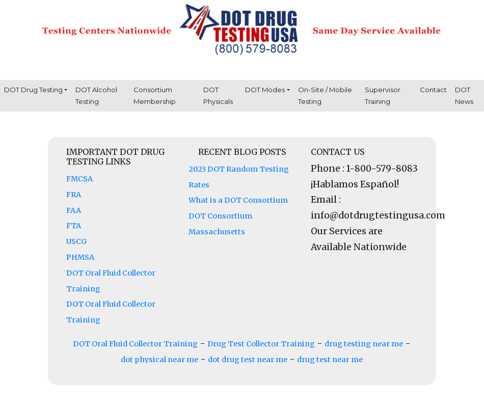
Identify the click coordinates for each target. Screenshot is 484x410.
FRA (73, 194)
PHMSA (80, 257)
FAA (73, 210)
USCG (76, 241)
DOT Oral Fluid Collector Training (135, 343)
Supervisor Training (382, 95)
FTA (73, 225)
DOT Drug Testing (33, 90)
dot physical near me (159, 359)
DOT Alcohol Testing (96, 95)
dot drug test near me (247, 359)
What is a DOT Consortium (238, 200)
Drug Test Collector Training (261, 343)
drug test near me (330, 359)
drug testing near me (364, 343)
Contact (433, 90)
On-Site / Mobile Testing (325, 95)
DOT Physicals (218, 95)
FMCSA (79, 178)
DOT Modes (265, 90)
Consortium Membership (154, 95)
